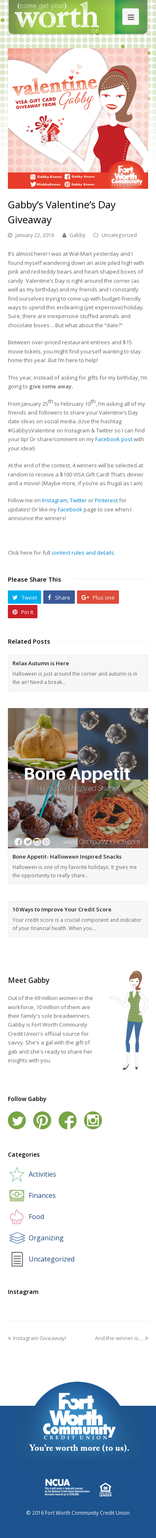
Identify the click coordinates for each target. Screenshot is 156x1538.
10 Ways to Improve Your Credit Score (61, 909)
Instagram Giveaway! (37, 1338)
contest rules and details (83, 552)
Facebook (70, 509)
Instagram (54, 500)
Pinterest (106, 500)
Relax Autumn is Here (40, 663)
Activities (42, 1174)
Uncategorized (119, 235)
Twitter (78, 500)
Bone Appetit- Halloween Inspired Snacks (66, 856)
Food (36, 1216)
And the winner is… (121, 1338)
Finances (42, 1195)
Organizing (46, 1237)
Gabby (77, 235)
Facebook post (113, 439)
